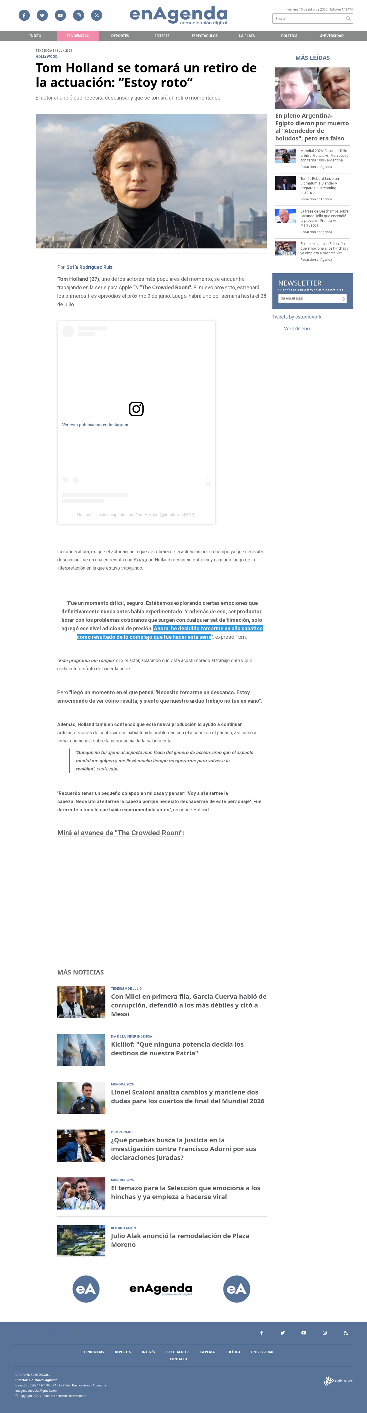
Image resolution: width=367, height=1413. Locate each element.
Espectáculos (205, 35)
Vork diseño (297, 328)
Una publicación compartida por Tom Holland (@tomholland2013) (136, 514)
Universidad (332, 35)
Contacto (178, 1359)
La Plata (247, 35)
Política (289, 35)
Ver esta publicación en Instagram (95, 424)
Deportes (120, 35)
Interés (162, 35)
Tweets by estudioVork (297, 317)
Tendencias (78, 35)
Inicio (35, 35)
